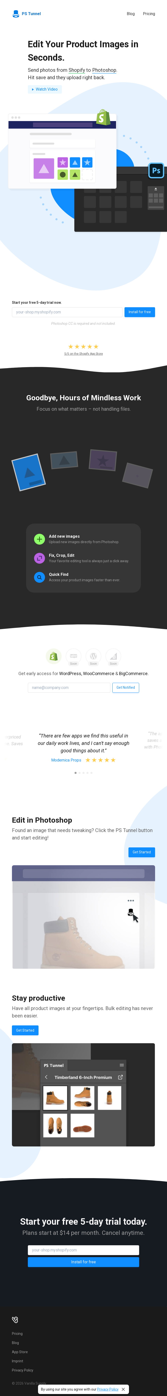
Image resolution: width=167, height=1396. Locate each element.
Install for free (140, 312)
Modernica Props (66, 760)
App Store (20, 1352)
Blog (131, 13)
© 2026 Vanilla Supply (29, 1383)
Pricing (149, 13)
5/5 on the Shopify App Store (83, 353)
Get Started (142, 852)
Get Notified (126, 687)
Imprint (17, 1361)
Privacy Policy (108, 1389)
